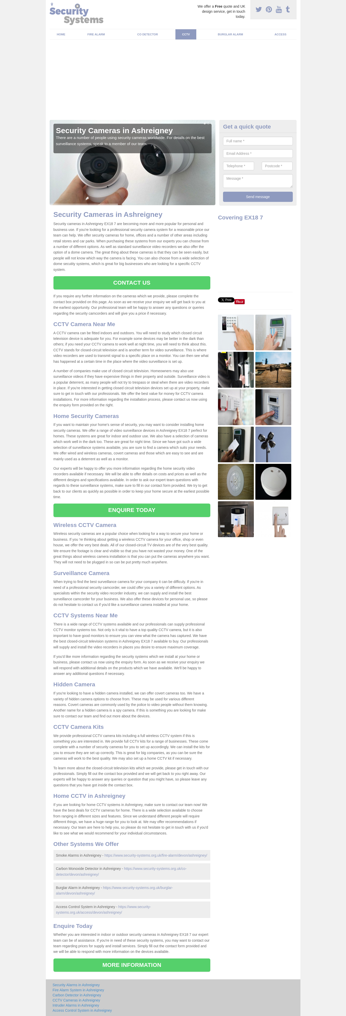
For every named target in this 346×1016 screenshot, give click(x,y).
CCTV (186, 34)
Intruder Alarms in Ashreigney (76, 1005)
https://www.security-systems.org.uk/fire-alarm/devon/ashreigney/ (155, 855)
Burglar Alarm (230, 34)
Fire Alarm (96, 34)
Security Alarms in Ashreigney (76, 985)
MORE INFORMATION (131, 965)
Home (61, 34)
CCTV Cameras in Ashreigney (76, 1000)
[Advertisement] (173, 81)
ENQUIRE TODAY (131, 510)
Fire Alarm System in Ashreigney (78, 990)
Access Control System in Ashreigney (82, 1010)
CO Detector (147, 34)
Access (280, 34)
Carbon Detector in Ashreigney (77, 995)
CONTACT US (131, 283)
